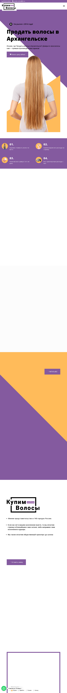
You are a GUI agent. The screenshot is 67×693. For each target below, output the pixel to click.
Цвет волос (15, 687)
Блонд (35, 691)
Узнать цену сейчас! (18, 54)
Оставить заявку (17, 562)
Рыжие (28, 691)
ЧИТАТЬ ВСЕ (52, 372)
